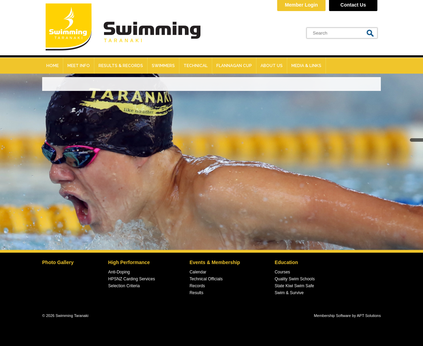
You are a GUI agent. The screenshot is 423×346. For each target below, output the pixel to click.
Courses (282, 272)
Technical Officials (206, 279)
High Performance (129, 262)
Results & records (120, 65)
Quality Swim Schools (295, 279)
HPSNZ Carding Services (131, 279)
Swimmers (163, 65)
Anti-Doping (119, 272)
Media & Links (306, 65)
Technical (196, 65)
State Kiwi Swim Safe (294, 285)
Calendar (197, 272)
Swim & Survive (289, 292)
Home (52, 65)
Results (196, 292)
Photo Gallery (58, 262)
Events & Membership (214, 262)
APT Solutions (369, 316)
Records (197, 285)
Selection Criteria (124, 285)
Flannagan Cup (234, 65)
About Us (272, 65)
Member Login (301, 5)
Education (286, 262)
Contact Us (353, 5)
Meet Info (78, 65)
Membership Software (332, 316)
